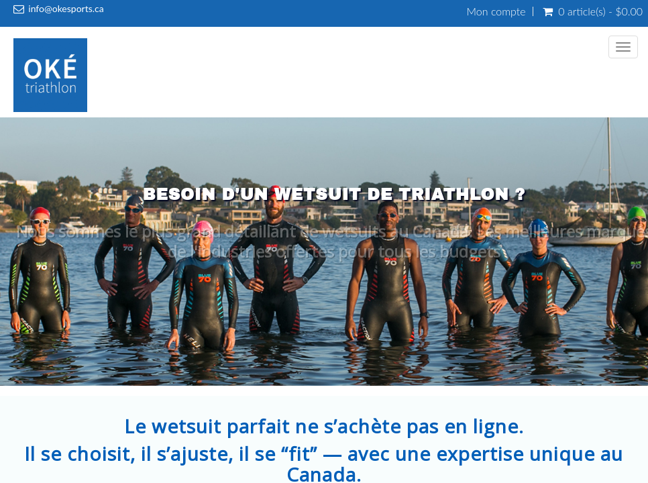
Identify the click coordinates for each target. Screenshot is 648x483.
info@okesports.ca (65, 8)
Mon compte (496, 11)
